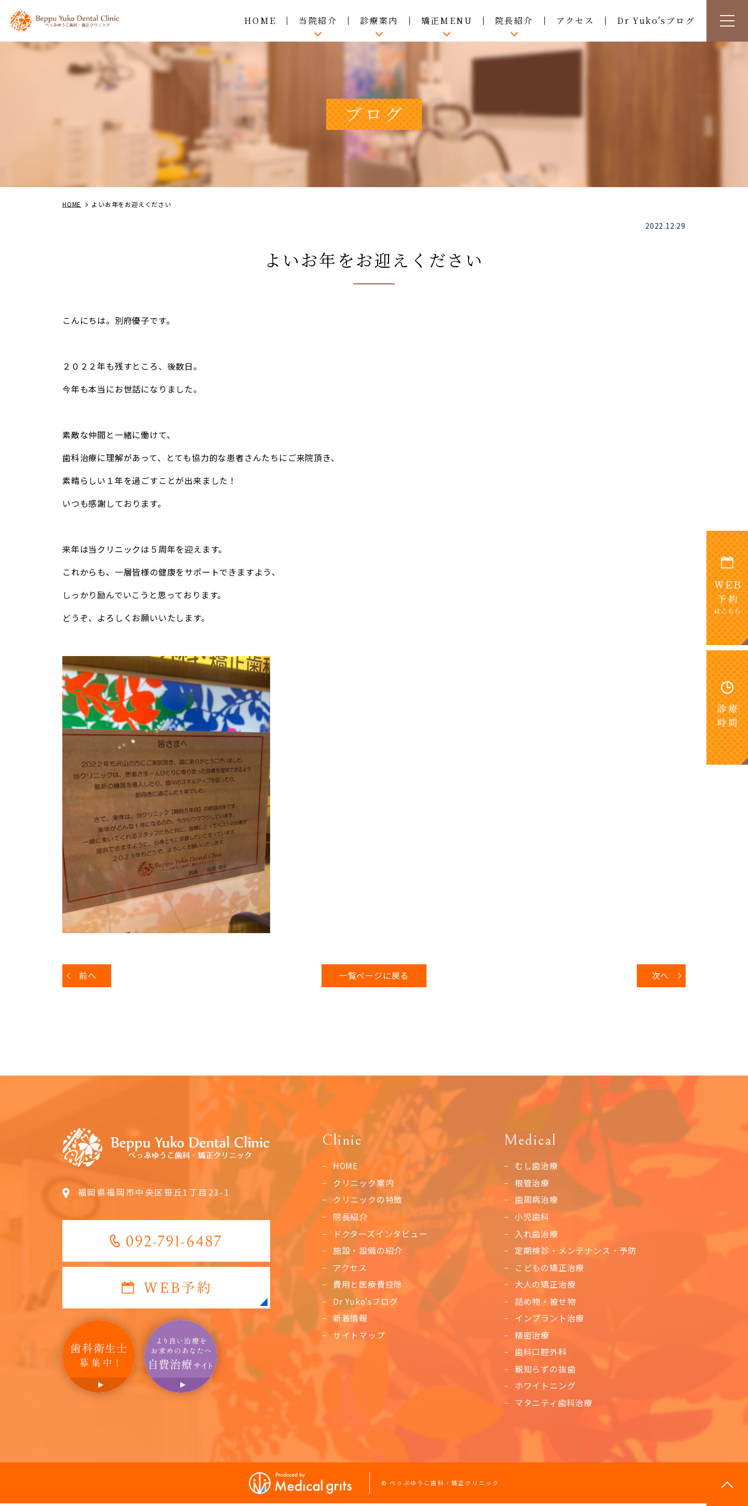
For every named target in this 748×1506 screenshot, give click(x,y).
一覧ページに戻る (374, 976)
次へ (660, 976)
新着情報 (350, 1320)
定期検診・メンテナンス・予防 (576, 1252)
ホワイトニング (545, 1388)
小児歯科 (532, 1217)
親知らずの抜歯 (545, 1371)
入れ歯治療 (536, 1234)
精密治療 (532, 1337)
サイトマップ (359, 1337)
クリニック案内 (363, 1183)
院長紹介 (350, 1217)
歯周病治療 (536, 1200)
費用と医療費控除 (368, 1285)
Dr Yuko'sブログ (656, 21)
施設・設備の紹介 (368, 1252)
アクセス (575, 21)
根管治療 (532, 1183)
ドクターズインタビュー (380, 1234)
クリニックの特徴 (368, 1200)
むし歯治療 (536, 1166)
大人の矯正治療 (545, 1285)
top (727, 1485)
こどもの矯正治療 (549, 1269)
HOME (260, 21)
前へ (88, 976)
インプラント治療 (549, 1320)
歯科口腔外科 (541, 1354)
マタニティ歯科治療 (554, 1405)
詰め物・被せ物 (545, 1303)
